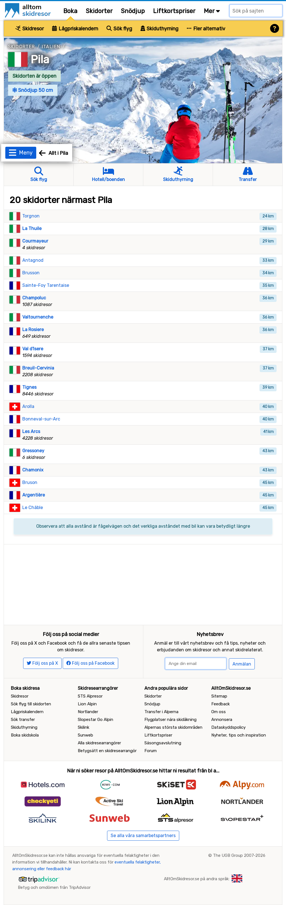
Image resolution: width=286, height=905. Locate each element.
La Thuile (32, 228)
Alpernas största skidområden (173, 727)
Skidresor (29, 29)
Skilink (83, 727)
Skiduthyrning (159, 29)
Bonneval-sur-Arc (41, 419)
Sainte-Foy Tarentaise (45, 285)
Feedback (220, 703)
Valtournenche (37, 317)
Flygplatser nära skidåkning (170, 719)
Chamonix (32, 470)
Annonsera (221, 719)
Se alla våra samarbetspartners (143, 835)
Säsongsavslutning (162, 742)
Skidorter (99, 11)
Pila (40, 59)
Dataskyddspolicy (228, 727)
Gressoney (33, 450)
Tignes (29, 387)
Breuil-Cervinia (38, 368)
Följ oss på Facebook (90, 663)
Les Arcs (31, 431)
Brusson (31, 272)
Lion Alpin (87, 703)
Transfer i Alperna (161, 711)
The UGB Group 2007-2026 (239, 855)
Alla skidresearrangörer (99, 742)
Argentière (33, 495)
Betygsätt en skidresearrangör (107, 750)
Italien (51, 46)
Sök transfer (23, 719)
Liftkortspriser (174, 11)
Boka (70, 11)
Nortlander (88, 711)
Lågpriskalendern (75, 29)
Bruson (29, 482)
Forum (150, 750)
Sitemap (219, 696)
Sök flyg (119, 29)
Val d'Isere (32, 348)
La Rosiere (33, 329)
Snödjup (133, 11)
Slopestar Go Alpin (95, 719)
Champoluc (34, 297)
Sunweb (85, 735)
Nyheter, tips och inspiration (238, 735)
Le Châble (32, 507)
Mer (212, 11)
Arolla (28, 406)
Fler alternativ (206, 29)
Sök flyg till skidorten (31, 703)
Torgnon (31, 216)
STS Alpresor (90, 696)
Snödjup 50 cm (33, 90)
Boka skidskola (25, 735)
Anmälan (241, 664)
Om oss (218, 711)
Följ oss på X (42, 663)
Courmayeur (35, 241)
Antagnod (32, 260)
